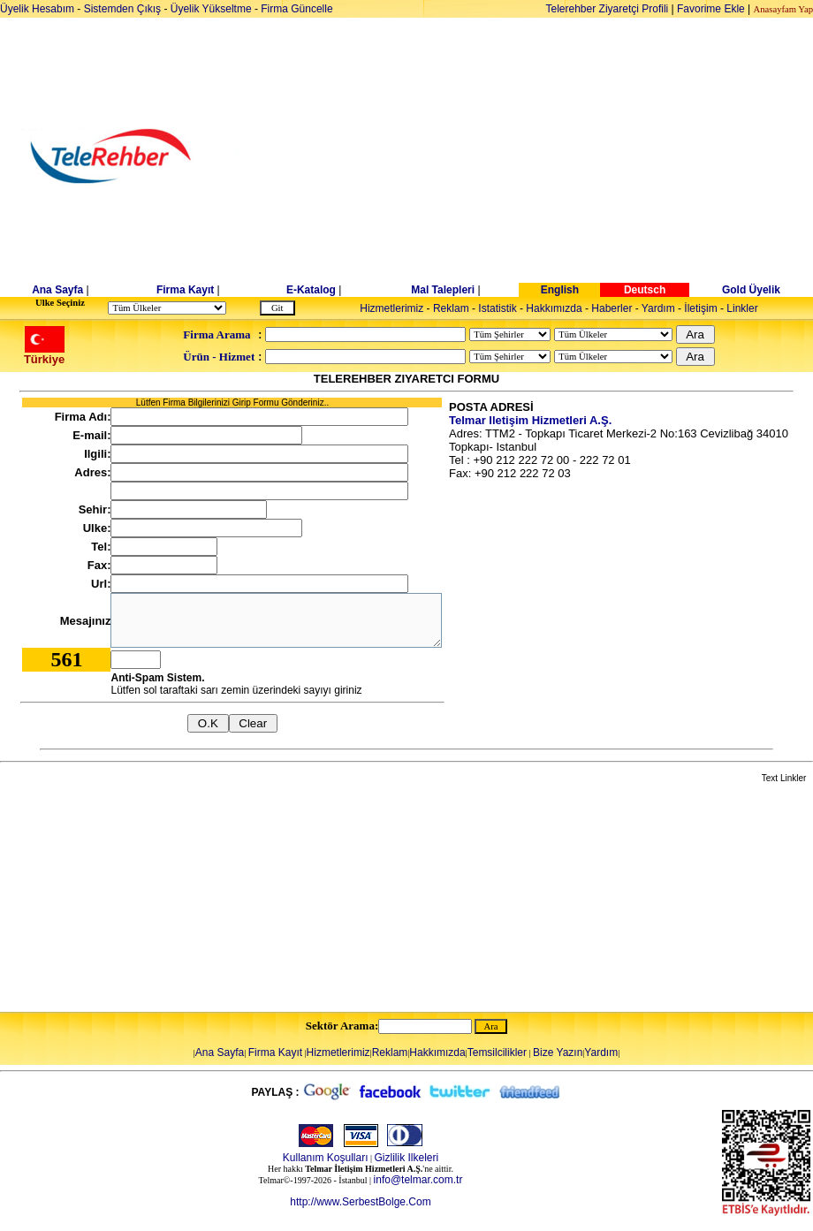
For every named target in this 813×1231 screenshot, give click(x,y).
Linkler (741, 308)
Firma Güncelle (296, 9)
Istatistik (497, 308)
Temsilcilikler (497, 1052)
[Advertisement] (543, 156)
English (560, 290)
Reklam (451, 308)
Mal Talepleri (443, 290)
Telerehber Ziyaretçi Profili (607, 9)
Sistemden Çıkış (122, 9)
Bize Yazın (557, 1052)
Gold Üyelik (751, 290)
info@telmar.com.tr (418, 1180)
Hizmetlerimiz (391, 308)
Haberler (611, 308)
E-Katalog (311, 290)
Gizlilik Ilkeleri (407, 1157)
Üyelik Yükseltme (211, 9)
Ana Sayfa (57, 290)
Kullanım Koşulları (326, 1157)
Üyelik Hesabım (37, 9)
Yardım (658, 308)
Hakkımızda (553, 308)
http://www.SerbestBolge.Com (360, 1202)
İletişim (700, 308)
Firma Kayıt (185, 290)
